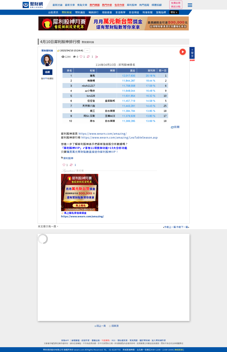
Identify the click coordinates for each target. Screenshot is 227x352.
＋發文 (192, 53)
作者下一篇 (183, 227)
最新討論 (57, 5)
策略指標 (161, 12)
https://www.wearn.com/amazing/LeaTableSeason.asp (119, 137)
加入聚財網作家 (159, 340)
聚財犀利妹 (88, 42)
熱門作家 (107, 5)
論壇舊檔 (75, 340)
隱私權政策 (122, 340)
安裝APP (65, 340)
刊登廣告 (106, 340)
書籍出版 (96, 340)
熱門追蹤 (144, 5)
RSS (113, 340)
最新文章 (70, 5)
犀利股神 (132, 5)
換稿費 (192, 60)
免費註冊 (175, 2)
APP (45, 78)
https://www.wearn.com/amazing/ (103, 133)
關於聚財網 (145, 340)
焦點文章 (82, 5)
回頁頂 (115, 325)
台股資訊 (53, 12)
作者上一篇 (169, 227)
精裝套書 (107, 12)
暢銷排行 (94, 12)
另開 (175, 127)
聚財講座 (80, 12)
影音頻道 (134, 12)
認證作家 (86, 340)
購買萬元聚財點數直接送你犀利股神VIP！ (93, 152)
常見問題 (134, 340)
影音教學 (121, 12)
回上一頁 (101, 325)
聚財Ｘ (174, 12)
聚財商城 (67, 12)
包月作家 (119, 5)
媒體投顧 (157, 5)
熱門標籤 (95, 5)
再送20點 (176, 6)
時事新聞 (147, 12)
